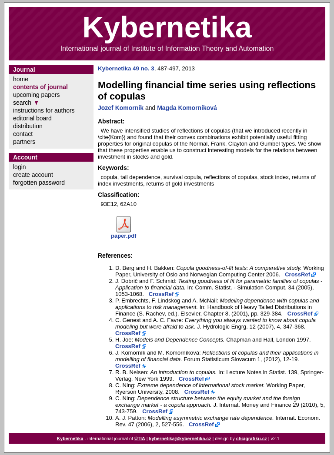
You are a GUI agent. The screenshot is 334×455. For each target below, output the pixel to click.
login (19, 166)
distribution (28, 126)
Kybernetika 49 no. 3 (126, 68)
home (20, 79)
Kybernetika (70, 438)
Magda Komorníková (187, 107)
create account (33, 174)
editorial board (32, 118)
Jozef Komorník (121, 107)
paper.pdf (124, 235)
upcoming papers (36, 94)
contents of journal (40, 86)
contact (23, 133)
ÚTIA (139, 438)
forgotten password (39, 182)
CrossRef (297, 274)
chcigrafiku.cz (251, 438)
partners (24, 141)
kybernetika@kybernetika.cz (180, 438)
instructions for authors (44, 110)
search (22, 102)
